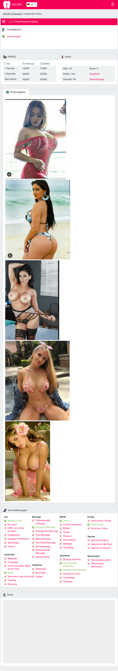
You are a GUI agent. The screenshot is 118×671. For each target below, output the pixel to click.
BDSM (66, 528)
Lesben (39, 576)
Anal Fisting (97, 524)
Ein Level (12, 524)
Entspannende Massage (42, 551)
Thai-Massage (42, 535)
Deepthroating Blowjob (75, 570)
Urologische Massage (46, 531)
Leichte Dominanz (72, 524)
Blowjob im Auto (71, 573)
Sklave (66, 532)
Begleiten (12, 558)
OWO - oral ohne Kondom (16, 530)
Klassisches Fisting (101, 520)
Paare (11, 572)
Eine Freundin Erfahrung (70, 564)
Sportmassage (42, 546)
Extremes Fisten (99, 528)
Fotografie (13, 562)
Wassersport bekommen (97, 565)
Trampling (68, 547)
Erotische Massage (45, 527)
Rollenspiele (69, 539)
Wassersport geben (101, 560)
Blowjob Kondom (72, 559)
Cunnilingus (69, 577)
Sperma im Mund (99, 540)
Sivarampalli (11, 36)
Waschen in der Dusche (20, 576)
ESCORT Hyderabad (12, 14)
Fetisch (11, 546)
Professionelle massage (42, 522)
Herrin (66, 520)
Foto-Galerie (15, 92)
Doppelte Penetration (18, 538)
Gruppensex (14, 535)
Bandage (67, 543)
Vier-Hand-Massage (45, 542)
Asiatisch (95, 73)
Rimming (12, 584)
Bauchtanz (40, 572)
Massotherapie (43, 538)
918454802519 (14, 29)
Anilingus (68, 581)
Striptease (40, 568)
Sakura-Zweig (42, 557)
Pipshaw (12, 580)
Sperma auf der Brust (101, 544)
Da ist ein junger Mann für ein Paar (19, 567)
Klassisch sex (15, 520)
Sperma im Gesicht (100, 548)
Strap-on (67, 536)
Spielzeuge (13, 542)
